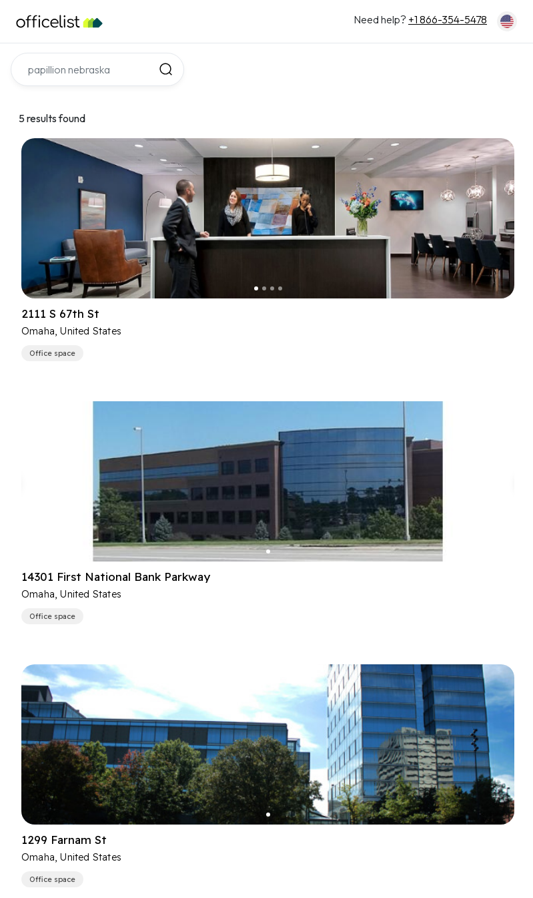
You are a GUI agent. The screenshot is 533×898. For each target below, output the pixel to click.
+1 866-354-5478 (447, 19)
